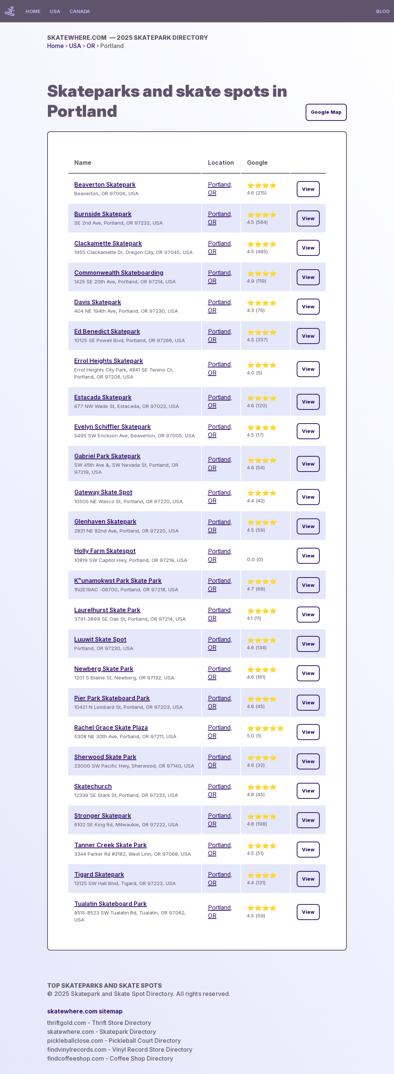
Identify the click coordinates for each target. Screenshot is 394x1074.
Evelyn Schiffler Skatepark (112, 426)
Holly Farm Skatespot (105, 550)
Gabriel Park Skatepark (107, 456)
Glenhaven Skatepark (105, 521)
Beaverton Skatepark (105, 184)
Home (33, 11)
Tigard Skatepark (99, 874)
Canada (79, 11)
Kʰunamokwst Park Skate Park (118, 580)
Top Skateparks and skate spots (104, 985)
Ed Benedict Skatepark (107, 331)
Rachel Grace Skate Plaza (111, 727)
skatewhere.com (127, 37)
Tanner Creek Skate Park (110, 845)
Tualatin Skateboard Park (110, 903)
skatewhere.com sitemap (85, 1011)
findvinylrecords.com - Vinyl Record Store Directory (119, 1049)
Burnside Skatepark (102, 214)
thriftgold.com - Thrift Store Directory (99, 1022)
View (308, 189)
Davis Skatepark (97, 302)
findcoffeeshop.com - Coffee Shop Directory (110, 1058)
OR (91, 45)
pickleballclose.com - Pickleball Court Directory (114, 1040)
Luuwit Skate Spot (100, 639)
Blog (383, 11)
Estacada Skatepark (102, 397)
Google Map (326, 112)
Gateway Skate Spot (103, 492)
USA (55, 11)
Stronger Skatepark (102, 815)
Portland (219, 184)
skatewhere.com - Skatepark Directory (101, 1031)
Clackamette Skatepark (108, 243)
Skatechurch (93, 786)
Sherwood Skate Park (105, 757)
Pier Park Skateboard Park (112, 698)
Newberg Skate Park (103, 668)
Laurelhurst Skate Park (107, 610)
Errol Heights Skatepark (108, 360)
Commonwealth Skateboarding (118, 272)
